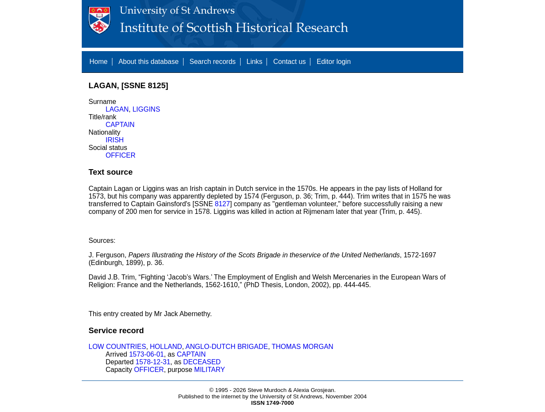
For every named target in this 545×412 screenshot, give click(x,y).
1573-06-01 (146, 354)
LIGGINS (146, 109)
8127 (222, 203)
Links (254, 61)
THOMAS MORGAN (302, 346)
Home (98, 61)
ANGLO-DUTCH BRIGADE (227, 346)
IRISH (115, 140)
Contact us (289, 61)
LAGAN (117, 109)
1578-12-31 (152, 362)
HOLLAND (166, 346)
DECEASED (202, 362)
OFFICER (120, 155)
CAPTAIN (120, 124)
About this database (148, 61)
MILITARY (209, 369)
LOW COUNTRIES (117, 346)
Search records (212, 61)
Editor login (334, 61)
